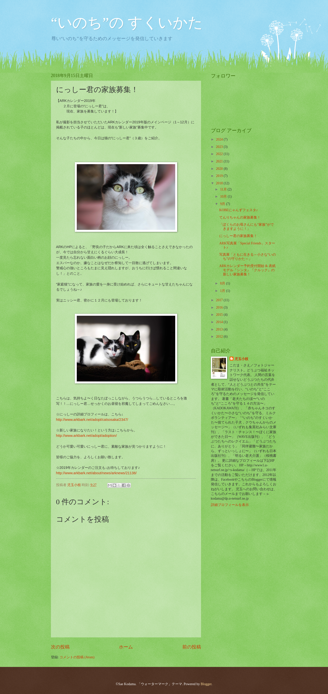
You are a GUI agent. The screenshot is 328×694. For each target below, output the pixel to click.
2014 (220, 322)
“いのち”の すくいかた (127, 23)
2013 (220, 329)
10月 (224, 196)
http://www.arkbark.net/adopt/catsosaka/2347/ (92, 420)
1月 (223, 291)
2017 (220, 300)
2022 (220, 154)
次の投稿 (60, 646)
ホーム (126, 646)
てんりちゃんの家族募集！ (240, 217)
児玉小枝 (241, 359)
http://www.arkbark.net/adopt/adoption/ (86, 436)
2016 (220, 307)
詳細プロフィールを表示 (230, 505)
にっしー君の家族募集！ (238, 236)
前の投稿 (191, 646)
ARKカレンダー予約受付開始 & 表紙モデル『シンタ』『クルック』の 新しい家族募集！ (247, 270)
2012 (220, 336)
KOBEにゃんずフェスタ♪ (238, 210)
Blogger (206, 684)
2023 (220, 147)
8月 (223, 283)
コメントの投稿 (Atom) (77, 657)
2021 (220, 161)
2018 (220, 183)
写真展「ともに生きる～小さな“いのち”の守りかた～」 (247, 257)
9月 (223, 204)
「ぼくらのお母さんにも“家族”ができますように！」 (246, 227)
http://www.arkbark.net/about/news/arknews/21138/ (96, 473)
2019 (220, 176)
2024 (220, 139)
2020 (220, 169)
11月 (224, 189)
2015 (220, 314)
